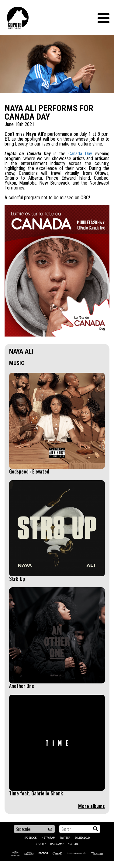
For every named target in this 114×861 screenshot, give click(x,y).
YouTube (73, 843)
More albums (91, 806)
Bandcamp (57, 843)
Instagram (48, 837)
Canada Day (80, 154)
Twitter (65, 837)
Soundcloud (82, 837)
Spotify (41, 843)
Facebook (30, 837)
